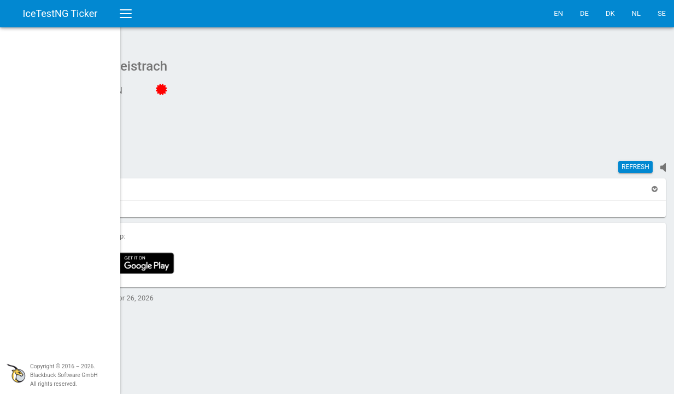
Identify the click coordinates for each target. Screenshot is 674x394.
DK (610, 13)
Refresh (635, 161)
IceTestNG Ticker (60, 13)
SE (662, 13)
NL (636, 13)
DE (584, 13)
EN (558, 13)
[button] (176, 183)
